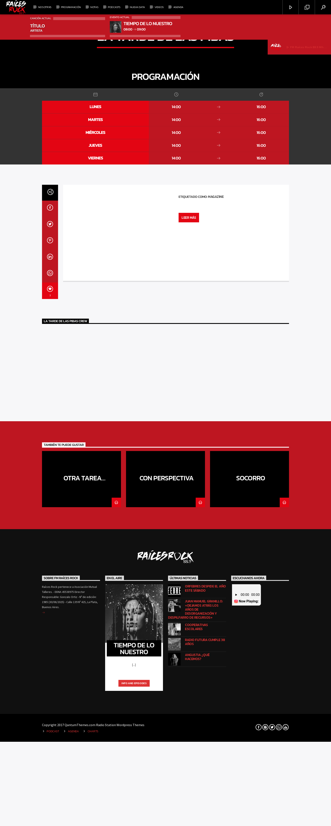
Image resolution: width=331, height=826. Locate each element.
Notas (94, 7)
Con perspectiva (167, 681)
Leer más (189, 420)
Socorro (250, 681)
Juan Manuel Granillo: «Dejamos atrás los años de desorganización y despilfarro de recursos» (195, 813)
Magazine (216, 399)
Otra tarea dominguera (81, 685)
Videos (159, 7)
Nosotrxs (45, 7)
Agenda (178, 7)
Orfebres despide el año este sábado (205, 792)
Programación (71, 7)
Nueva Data (137, 7)
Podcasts (114, 7)
